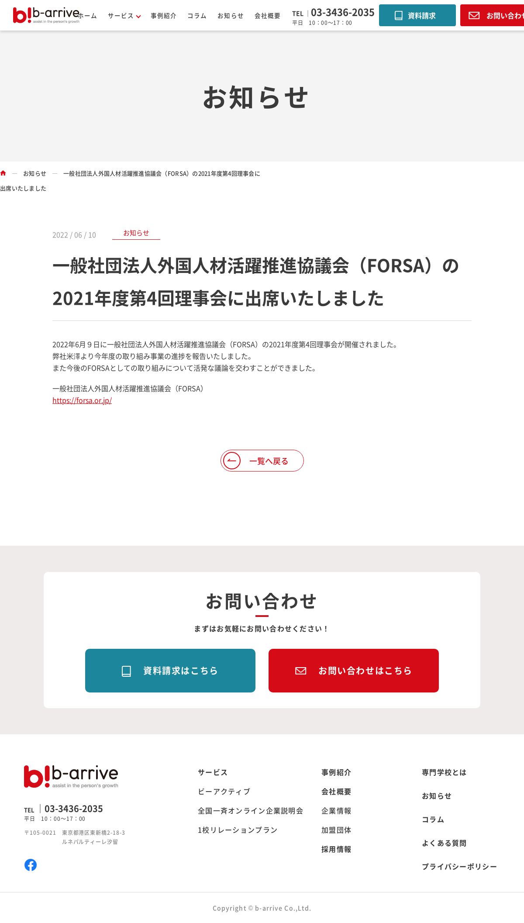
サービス (213, 772)
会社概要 (268, 15)
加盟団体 (336, 829)
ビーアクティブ (224, 791)
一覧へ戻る (269, 460)
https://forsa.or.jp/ (82, 400)
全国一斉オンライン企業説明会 (250, 810)
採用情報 (336, 849)
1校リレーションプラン (238, 829)
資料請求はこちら (181, 670)
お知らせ (230, 15)
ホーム (87, 15)
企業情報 (336, 810)
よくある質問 (444, 842)
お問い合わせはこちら (365, 670)
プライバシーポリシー (459, 866)
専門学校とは (444, 772)
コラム (197, 15)
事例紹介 (164, 15)
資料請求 (422, 15)
